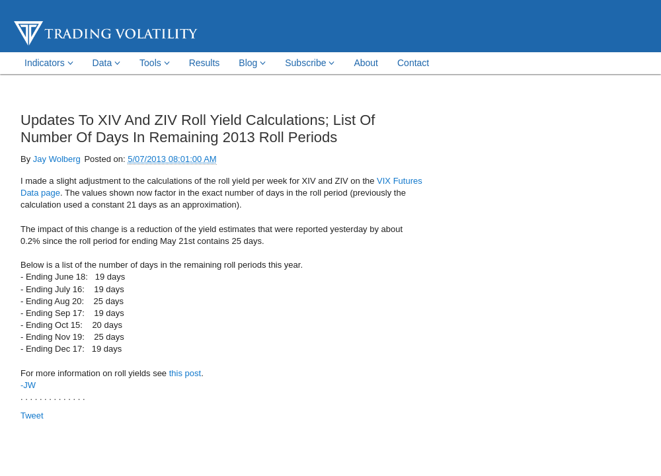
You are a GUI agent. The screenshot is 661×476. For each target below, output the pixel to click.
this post (185, 373)
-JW (28, 385)
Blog (252, 63)
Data (106, 63)
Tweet (32, 415)
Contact (413, 63)
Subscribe (309, 63)
